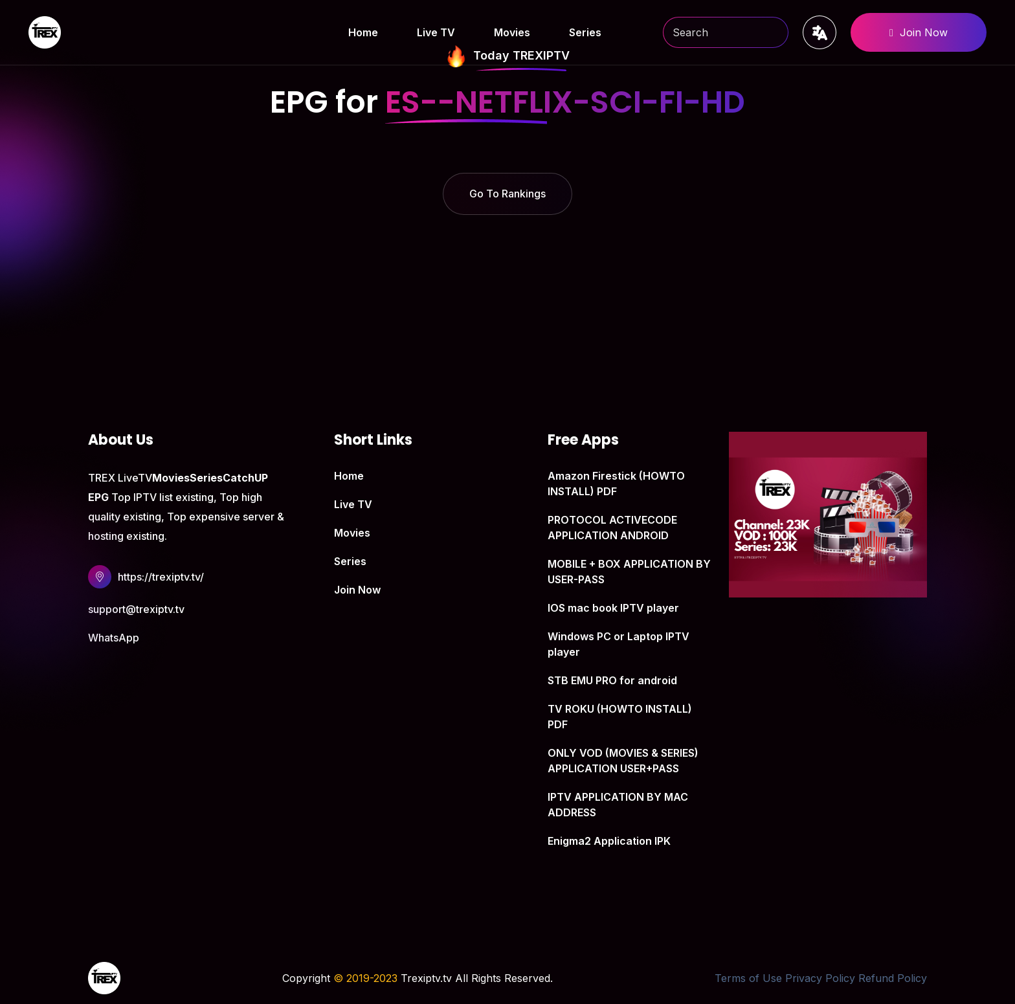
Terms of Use (748, 978)
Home (363, 32)
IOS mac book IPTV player (613, 607)
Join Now (918, 32)
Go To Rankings (507, 193)
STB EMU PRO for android (612, 680)
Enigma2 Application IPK (609, 840)
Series (585, 32)
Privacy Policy (820, 978)
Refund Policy (892, 978)
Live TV (436, 32)
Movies (512, 32)
